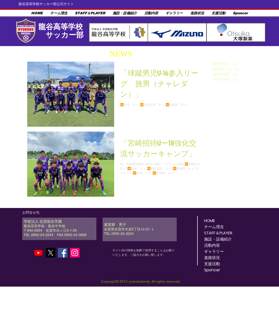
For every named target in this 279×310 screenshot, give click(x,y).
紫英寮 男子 (115, 225)
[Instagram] (75, 253)
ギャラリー (214, 251)
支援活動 (212, 264)
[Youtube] (38, 253)
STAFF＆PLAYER (218, 233)
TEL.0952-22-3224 (119, 234)
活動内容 (212, 245)
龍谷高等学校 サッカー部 (60, 31)
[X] (50, 253)
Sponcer (212, 270)
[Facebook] (62, 253)
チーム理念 (214, 227)
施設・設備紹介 (218, 239)
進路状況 (212, 257)
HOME (209, 221)
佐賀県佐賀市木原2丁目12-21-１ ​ (132, 229)
